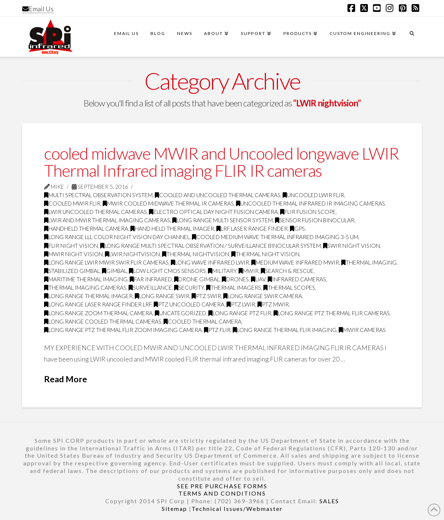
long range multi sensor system (222, 220)
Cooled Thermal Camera (202, 321)
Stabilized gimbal (72, 270)
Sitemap (174, 508)
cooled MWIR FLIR (72, 203)
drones (235, 279)
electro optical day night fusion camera (213, 211)
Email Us (38, 9)
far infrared (151, 279)
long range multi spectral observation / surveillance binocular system (210, 245)
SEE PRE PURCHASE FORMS (222, 485)
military (222, 270)
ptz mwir (273, 304)
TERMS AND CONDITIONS (222, 493)
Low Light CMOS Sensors (167, 270)
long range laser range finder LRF (98, 304)
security (189, 287)
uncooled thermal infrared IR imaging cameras (310, 203)
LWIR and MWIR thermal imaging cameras (107, 220)
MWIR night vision (73, 254)
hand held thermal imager (172, 228)
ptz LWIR (241, 304)
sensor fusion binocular (314, 220)
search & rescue (287, 270)
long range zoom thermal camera (98, 313)
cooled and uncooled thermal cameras (217, 195)
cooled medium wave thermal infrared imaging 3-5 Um (275, 237)
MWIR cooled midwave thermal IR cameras (168, 203)
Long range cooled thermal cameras (102, 321)
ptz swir (206, 296)
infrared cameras (297, 279)
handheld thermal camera (86, 228)
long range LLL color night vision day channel (117, 237)
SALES (329, 500)
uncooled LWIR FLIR (313, 195)
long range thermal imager (88, 296)
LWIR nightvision (132, 254)
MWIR (249, 270)
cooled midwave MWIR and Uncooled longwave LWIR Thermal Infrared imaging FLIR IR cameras (221, 162)
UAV (258, 279)
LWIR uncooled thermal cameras (95, 211)
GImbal (114, 270)
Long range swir (162, 296)
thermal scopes (289, 287)
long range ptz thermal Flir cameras (332, 313)
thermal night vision (265, 254)
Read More (65, 379)
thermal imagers (233, 287)
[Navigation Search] (412, 37)
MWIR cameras (362, 330)
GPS (297, 228)
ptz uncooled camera (189, 304)
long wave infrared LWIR (210, 262)
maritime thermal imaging (85, 279)
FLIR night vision (71, 245)
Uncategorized (180, 313)
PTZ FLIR (217, 330)
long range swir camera (262, 296)
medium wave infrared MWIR (295, 262)
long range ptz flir (239, 313)
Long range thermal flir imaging (285, 330)
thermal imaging (369, 262)
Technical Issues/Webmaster (237, 508)
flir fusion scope (308, 211)
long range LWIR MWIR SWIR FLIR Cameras (106, 262)
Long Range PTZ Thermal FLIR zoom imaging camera (123, 330)
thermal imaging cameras (85, 287)
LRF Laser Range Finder (252, 228)
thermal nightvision (195, 254)
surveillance (150, 287)
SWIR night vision (351, 245)
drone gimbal (197, 279)
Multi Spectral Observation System (98, 195)
